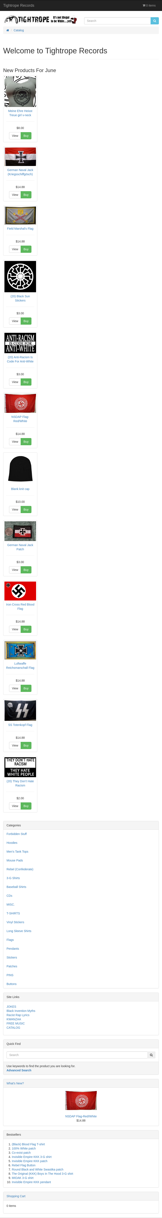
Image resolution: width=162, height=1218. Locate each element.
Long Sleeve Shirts (19, 931)
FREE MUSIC (16, 1023)
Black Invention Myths (21, 1011)
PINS (10, 975)
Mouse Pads (15, 860)
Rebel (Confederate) (20, 869)
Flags (10, 939)
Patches (12, 966)
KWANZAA (14, 1019)
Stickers (12, 957)
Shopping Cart (16, 1196)
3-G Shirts (13, 878)
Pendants (13, 948)
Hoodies (12, 842)
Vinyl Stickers (15, 922)
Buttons (11, 984)
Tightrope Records (18, 5)
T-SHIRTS (13, 913)
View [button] (15, 135)
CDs (9, 895)
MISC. (11, 904)
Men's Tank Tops (17, 851)
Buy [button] (25, 135)
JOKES (11, 1006)
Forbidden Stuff (17, 834)
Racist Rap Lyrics (18, 1015)
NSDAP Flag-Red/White (81, 1116)
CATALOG (13, 1027)
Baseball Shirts (16, 887)
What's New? (15, 1083)
